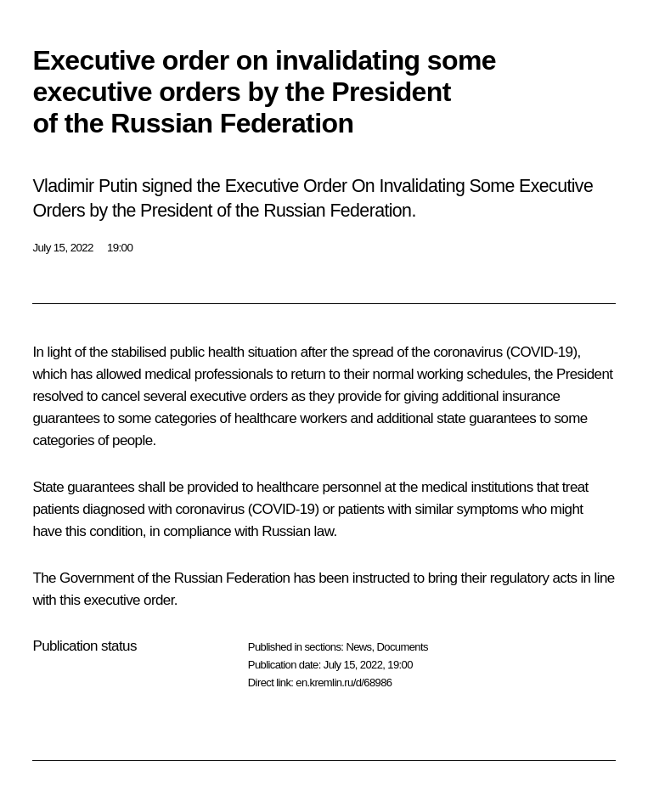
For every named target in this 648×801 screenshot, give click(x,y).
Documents (402, 646)
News (358, 646)
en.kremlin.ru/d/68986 (344, 682)
